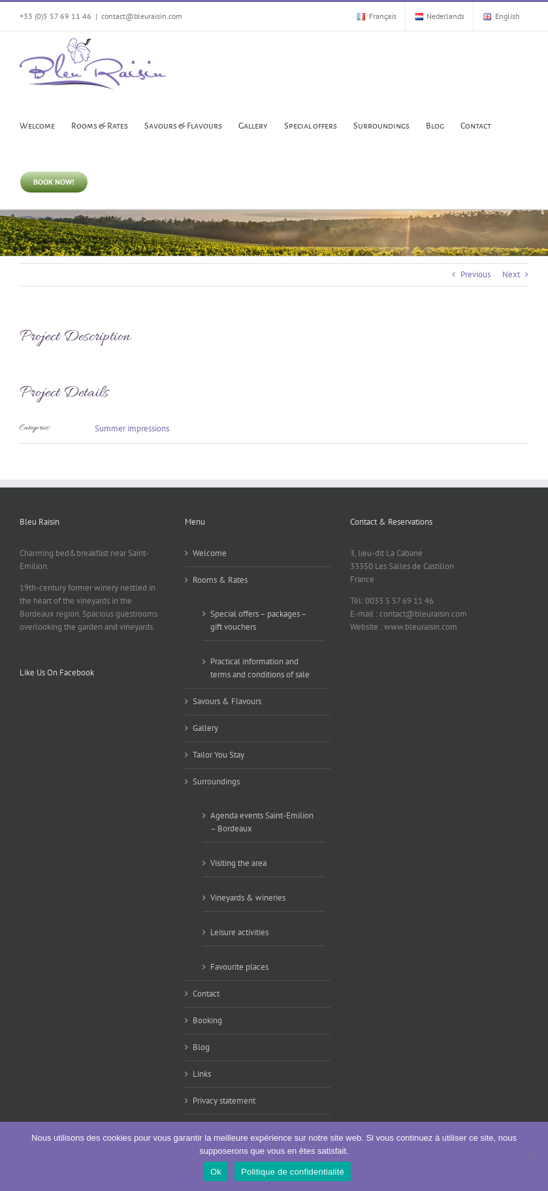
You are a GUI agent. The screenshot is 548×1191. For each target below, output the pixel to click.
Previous (475, 274)
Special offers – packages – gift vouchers (258, 620)
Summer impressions (132, 428)
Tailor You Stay (218, 754)
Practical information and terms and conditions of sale (260, 668)
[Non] (531, 1156)
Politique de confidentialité (292, 1172)
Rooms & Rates (220, 579)
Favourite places (239, 966)
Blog (201, 1047)
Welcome (210, 553)
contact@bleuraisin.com (141, 16)
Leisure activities (239, 932)
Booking (207, 1020)
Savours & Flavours (227, 701)
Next (511, 274)
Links (202, 1073)
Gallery (205, 728)
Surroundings (216, 781)
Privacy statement (224, 1100)
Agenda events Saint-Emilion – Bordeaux (262, 822)
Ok (215, 1172)
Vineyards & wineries (247, 897)
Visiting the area (238, 863)
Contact (206, 993)
